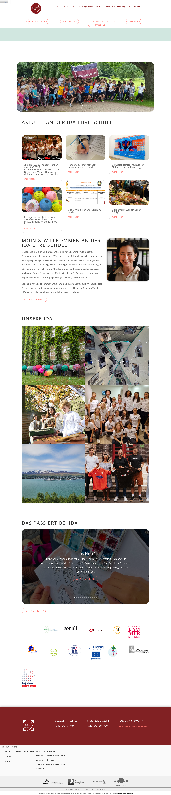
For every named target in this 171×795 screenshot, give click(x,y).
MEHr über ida (32, 299)
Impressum (69, 789)
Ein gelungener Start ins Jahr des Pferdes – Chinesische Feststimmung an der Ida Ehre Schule (40, 220)
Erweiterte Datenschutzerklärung (95, 789)
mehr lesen (29, 178)
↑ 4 (37, 751)
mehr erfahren (102, 344)
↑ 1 (3, 751)
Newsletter (68, 21)
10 (92, 597)
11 (94, 597)
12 (96, 597)
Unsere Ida (61, 7)
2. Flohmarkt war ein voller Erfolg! (126, 211)
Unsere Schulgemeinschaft (85, 7)
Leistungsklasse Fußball (100, 23)
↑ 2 (3, 756)
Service (136, 7)
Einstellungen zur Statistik (126, 793)
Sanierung (132, 21)
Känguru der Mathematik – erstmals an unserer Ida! (82, 166)
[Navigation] (5, 2)
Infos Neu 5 (85, 553)
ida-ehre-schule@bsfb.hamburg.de (133, 726)
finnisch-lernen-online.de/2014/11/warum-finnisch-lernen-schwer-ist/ (51, 764)
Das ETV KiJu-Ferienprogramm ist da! (84, 211)
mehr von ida (32, 610)
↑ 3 (3, 761)
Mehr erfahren (38, 344)
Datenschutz (79, 789)
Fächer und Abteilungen (116, 7)
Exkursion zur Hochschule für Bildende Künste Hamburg (128, 166)
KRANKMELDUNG (36, 21)
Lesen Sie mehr (84, 578)
